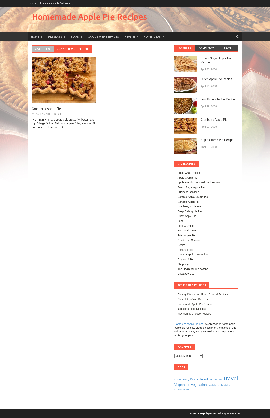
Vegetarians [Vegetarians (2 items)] (199, 385)
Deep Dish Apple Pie (190, 211)
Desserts (55, 36)
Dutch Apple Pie (187, 216)
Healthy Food (185, 249)
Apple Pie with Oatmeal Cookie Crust (199, 182)
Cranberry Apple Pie (46, 109)
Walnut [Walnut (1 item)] (186, 389)
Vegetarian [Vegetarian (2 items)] (182, 385)
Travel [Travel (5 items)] (230, 378)
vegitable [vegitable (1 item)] (213, 385)
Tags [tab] (227, 48)
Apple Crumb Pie (187, 177)
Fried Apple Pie (186, 235)
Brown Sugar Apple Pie (191, 187)
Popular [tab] (184, 48)
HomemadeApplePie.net (188, 323)
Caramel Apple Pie (188, 201)
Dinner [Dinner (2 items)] (195, 379)
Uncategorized (186, 273)
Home (33, 3)
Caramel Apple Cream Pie (193, 196)
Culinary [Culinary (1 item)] (185, 380)
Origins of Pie (185, 259)
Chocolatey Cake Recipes (193, 299)
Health (129, 36)
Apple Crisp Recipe (189, 172)
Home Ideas (152, 36)
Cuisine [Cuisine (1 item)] (177, 380)
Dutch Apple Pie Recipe (216, 79)
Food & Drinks (186, 225)
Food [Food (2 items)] (204, 379)
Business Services (188, 192)
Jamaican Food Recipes (192, 308)
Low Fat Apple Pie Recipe (218, 99)
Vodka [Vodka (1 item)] (221, 385)
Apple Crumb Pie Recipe (217, 140)
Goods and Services (103, 36)
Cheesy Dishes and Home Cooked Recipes (203, 294)
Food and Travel (187, 230)
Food (75, 36)
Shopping (183, 264)
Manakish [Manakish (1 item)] (212, 380)
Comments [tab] (206, 48)
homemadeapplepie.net (202, 413)
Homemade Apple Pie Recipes (55, 3)
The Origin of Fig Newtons (193, 268)
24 (59, 114)
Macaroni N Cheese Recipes (194, 313)
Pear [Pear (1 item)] (220, 380)
